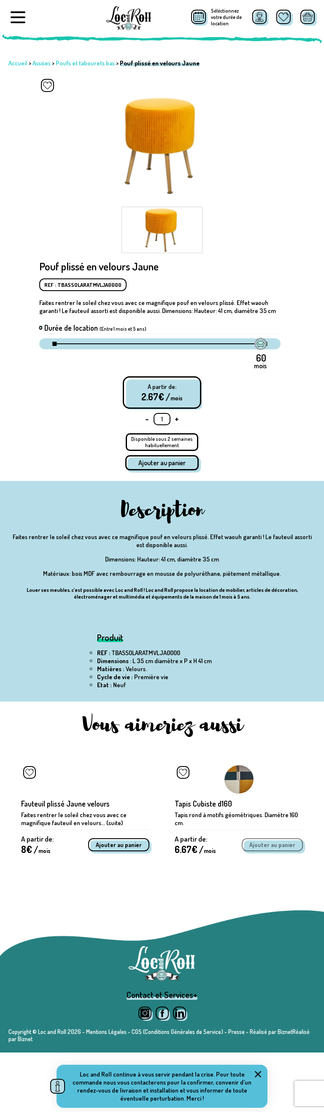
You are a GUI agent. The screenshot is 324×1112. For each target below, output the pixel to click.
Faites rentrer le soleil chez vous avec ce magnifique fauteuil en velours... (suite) (74, 873)
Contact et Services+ (162, 1054)
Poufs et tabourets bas (85, 63)
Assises (41, 63)
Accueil (17, 63)
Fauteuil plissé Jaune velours (65, 857)
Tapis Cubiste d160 (203, 857)
